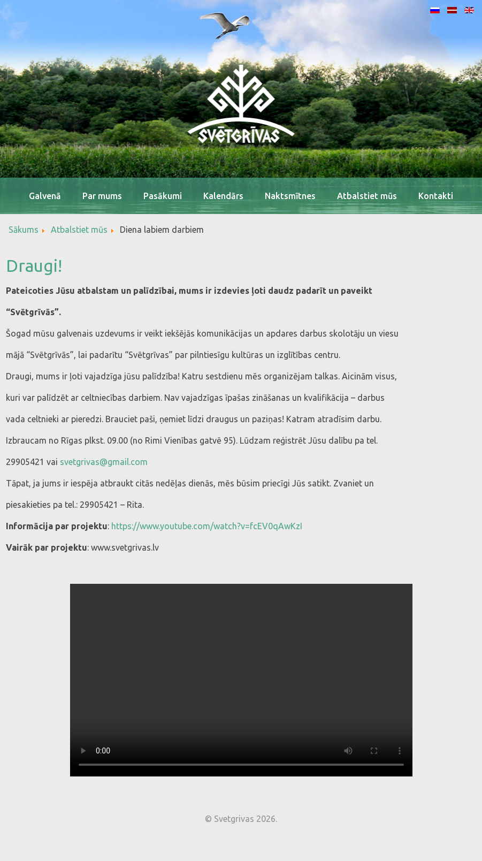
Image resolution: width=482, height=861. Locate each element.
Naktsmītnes (290, 196)
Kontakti (435, 196)
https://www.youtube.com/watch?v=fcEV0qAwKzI (206, 526)
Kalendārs (223, 196)
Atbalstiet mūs (367, 196)
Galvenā (45, 196)
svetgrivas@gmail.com (104, 462)
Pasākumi (162, 196)
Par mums (102, 196)
